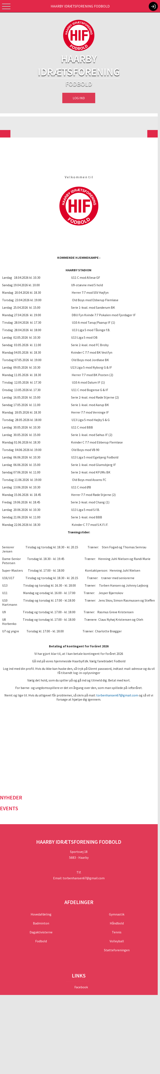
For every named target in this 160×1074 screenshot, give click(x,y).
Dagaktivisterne (41, 928)
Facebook (82, 983)
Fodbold (42, 937)
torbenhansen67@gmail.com (118, 691)
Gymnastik (118, 910)
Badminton (42, 919)
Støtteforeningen (118, 946)
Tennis (118, 928)
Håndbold (118, 919)
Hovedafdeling (41, 910)
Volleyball (118, 937)
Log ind (80, 98)
